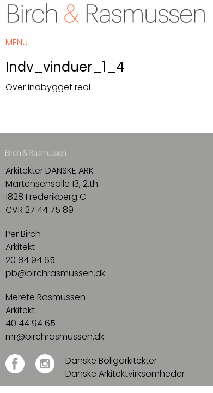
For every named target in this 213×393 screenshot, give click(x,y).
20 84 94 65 (30, 260)
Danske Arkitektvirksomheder (125, 373)
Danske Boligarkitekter (111, 360)
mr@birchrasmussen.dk (54, 336)
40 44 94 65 (30, 323)
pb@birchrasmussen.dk (55, 273)
